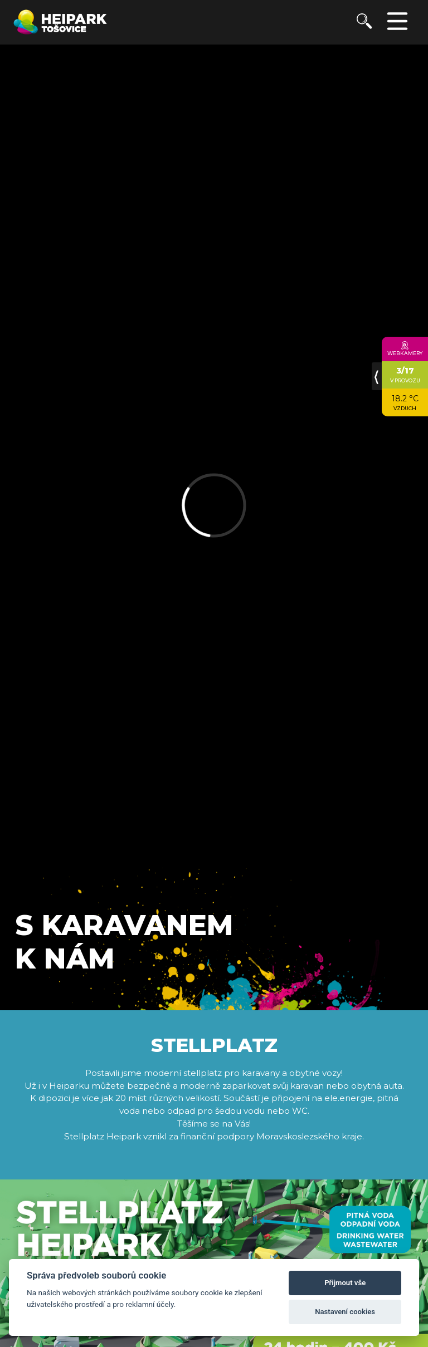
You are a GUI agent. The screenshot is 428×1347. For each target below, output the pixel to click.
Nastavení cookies (345, 1311)
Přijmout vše (345, 1283)
